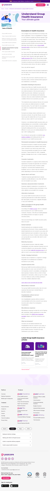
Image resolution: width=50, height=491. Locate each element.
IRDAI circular (33, 208)
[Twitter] (12, 459)
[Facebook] (2, 459)
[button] (47, 4)
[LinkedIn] (9, 459)
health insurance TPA (26, 58)
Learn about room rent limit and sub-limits (31, 282)
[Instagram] (6, 459)
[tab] (4, 429)
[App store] (14, 485)
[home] (7, 5)
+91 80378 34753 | (5, 469)
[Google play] (5, 485)
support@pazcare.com (15, 469)
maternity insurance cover (37, 250)
